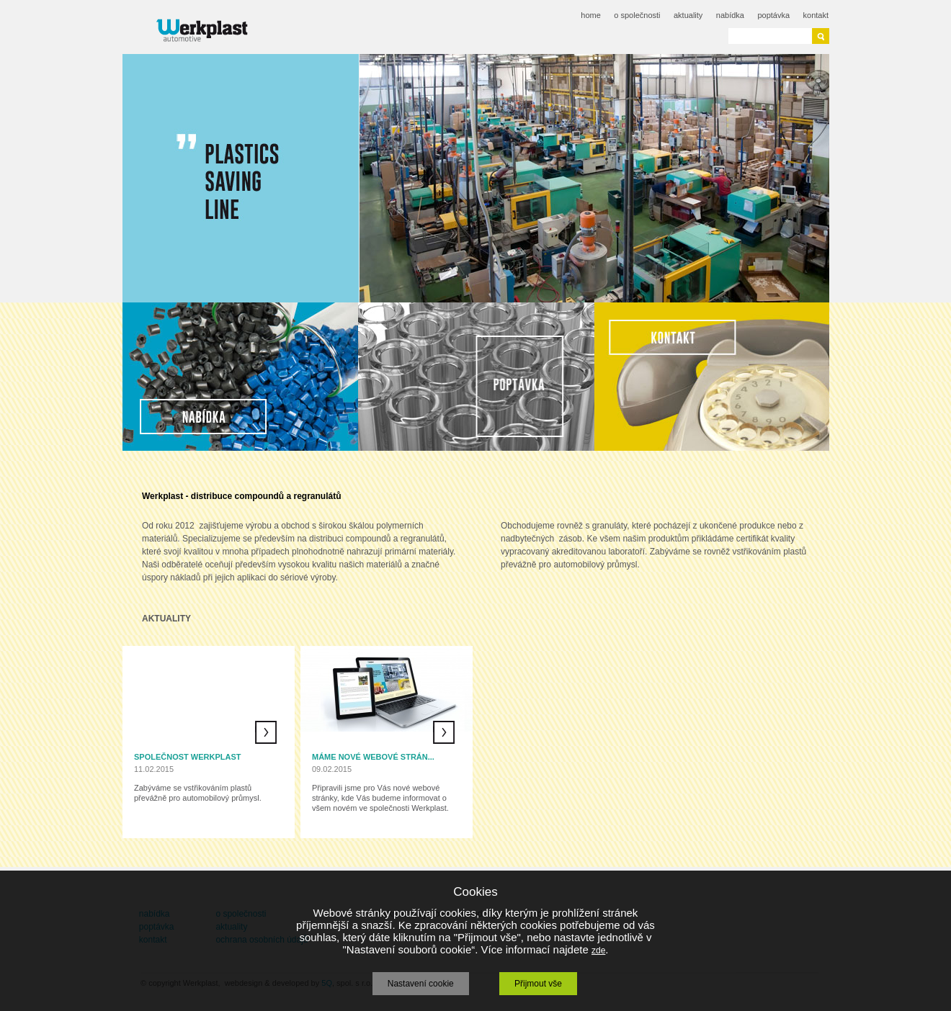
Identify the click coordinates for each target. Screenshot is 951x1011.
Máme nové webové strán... (373, 756)
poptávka (773, 15)
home (591, 15)
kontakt (816, 15)
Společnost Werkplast (187, 756)
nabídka (730, 15)
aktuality (688, 15)
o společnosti (637, 15)
